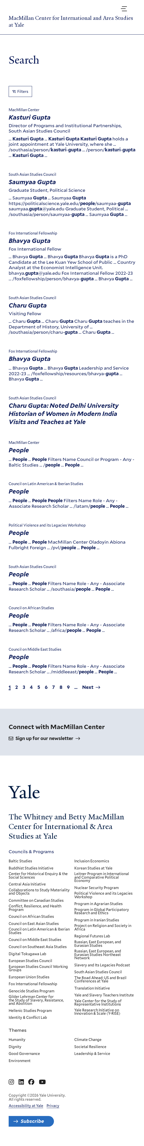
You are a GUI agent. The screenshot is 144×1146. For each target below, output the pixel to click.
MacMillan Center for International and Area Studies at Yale (71, 21)
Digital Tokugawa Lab (27, 954)
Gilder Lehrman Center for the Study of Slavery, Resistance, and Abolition (36, 1000)
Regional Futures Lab (92, 936)
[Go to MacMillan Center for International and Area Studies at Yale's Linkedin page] (21, 1082)
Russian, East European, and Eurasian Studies (97, 943)
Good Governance (24, 1054)
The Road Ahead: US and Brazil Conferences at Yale (100, 979)
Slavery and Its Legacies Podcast (102, 965)
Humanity (17, 1040)
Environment (20, 1061)
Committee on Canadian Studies (36, 901)
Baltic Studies (20, 861)
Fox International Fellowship (33, 984)
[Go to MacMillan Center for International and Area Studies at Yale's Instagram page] (11, 1082)
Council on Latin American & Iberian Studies (39, 931)
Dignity (15, 1047)
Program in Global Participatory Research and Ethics (101, 911)
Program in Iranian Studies (96, 920)
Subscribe (32, 1121)
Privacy (53, 1106)
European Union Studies (29, 977)
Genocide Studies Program (31, 991)
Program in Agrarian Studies (98, 904)
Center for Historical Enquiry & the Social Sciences (38, 875)
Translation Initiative (92, 988)
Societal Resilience (90, 1047)
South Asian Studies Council (98, 972)
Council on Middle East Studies (35, 940)
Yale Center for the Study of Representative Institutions (98, 1002)
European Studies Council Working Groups (38, 968)
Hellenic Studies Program (30, 1011)
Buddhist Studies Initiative (31, 868)
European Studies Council (30, 961)
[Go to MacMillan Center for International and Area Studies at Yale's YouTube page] (42, 1082)
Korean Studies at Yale (93, 868)
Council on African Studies (31, 917)
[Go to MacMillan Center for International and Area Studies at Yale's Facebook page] (31, 1082)
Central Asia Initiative (27, 884)
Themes (17, 1030)
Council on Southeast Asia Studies (38, 947)
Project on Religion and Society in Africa (102, 927)
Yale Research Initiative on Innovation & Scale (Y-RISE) (97, 1012)
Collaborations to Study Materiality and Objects (39, 892)
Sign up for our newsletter (44, 738)
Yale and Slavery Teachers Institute (104, 995)
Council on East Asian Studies (34, 924)
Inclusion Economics (91, 861)
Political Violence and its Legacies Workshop (103, 895)
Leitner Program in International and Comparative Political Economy (101, 877)
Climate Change (88, 1040)
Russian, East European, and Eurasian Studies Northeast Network (97, 955)
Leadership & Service (92, 1054)
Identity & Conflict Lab (28, 1018)
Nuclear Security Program (96, 888)
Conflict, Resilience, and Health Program (35, 908)
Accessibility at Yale (26, 1106)
